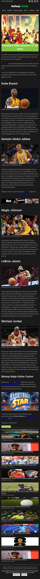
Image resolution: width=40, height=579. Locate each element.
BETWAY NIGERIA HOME (7, 1)
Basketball (5, 63)
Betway (26, 192)
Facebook (30, 416)
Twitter (36, 416)
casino (11, 382)
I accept (24, 574)
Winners (32, 10)
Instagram (4, 418)
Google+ (14, 418)
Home (4, 10)
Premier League (17, 10)
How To (26, 10)
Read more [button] (16, 574)
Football (9, 10)
